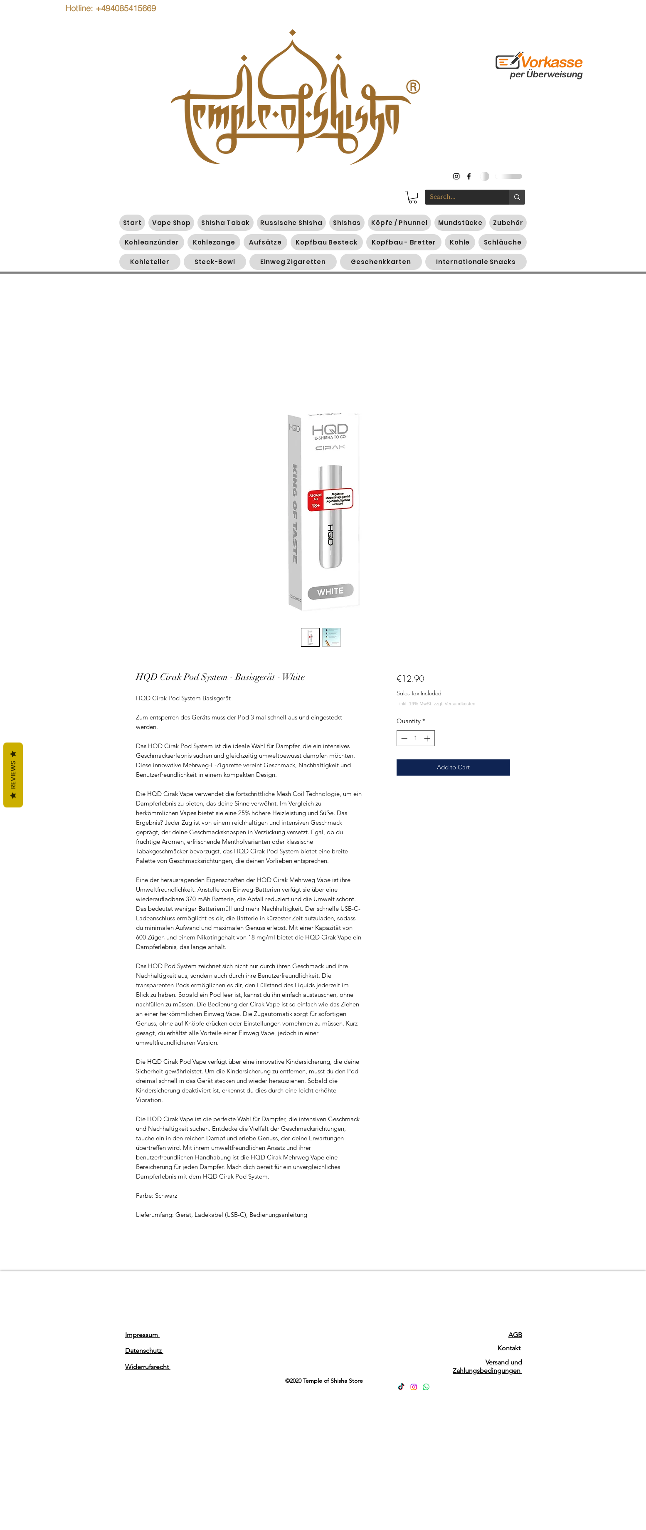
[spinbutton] (415, 738)
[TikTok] (401, 1387)
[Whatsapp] (426, 1387)
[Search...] (461, 197)
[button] (412, 197)
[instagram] (456, 176)
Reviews (13, 775)
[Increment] (428, 738)
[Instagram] (413, 1387)
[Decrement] (403, 738)
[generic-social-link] (469, 176)
